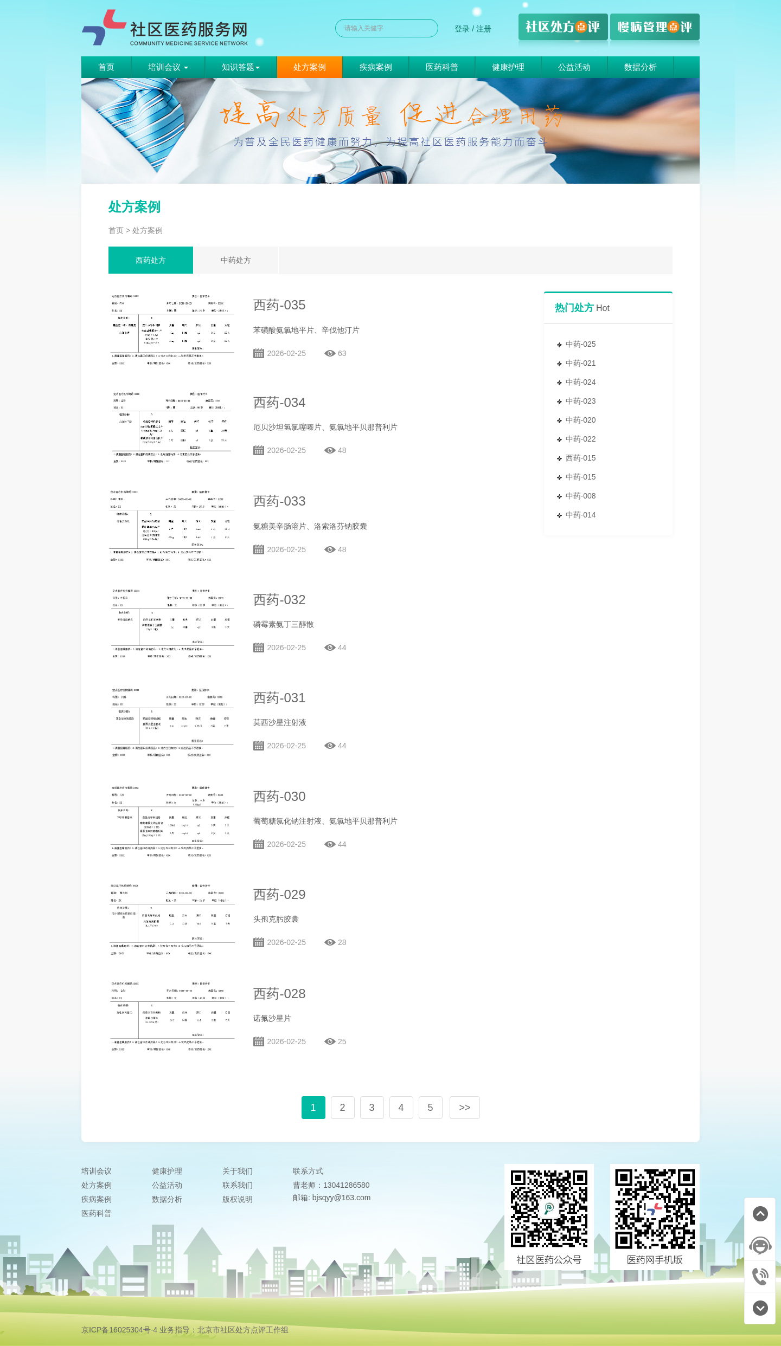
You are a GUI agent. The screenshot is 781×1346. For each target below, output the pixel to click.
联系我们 (237, 1185)
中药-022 (581, 439)
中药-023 (581, 401)
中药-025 (581, 344)
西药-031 (279, 697)
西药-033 (279, 501)
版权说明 (237, 1199)
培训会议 (96, 1171)
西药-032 (279, 599)
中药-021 (581, 363)
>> (464, 1107)
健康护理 (508, 67)
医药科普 (442, 67)
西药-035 (279, 304)
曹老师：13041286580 (331, 1185)
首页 (106, 67)
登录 (462, 28)
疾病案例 (376, 67)
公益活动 (574, 67)
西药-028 (279, 993)
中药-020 (581, 420)
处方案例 (309, 67)
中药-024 (581, 382)
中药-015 (581, 477)
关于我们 (237, 1171)
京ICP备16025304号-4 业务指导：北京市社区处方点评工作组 (185, 1329)
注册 (483, 28)
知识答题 (241, 67)
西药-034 (279, 402)
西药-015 (581, 458)
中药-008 (581, 495)
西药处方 (151, 260)
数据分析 (640, 67)
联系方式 (308, 1171)
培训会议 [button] (168, 67)
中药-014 (581, 514)
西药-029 (279, 894)
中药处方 (236, 260)
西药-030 (279, 796)
